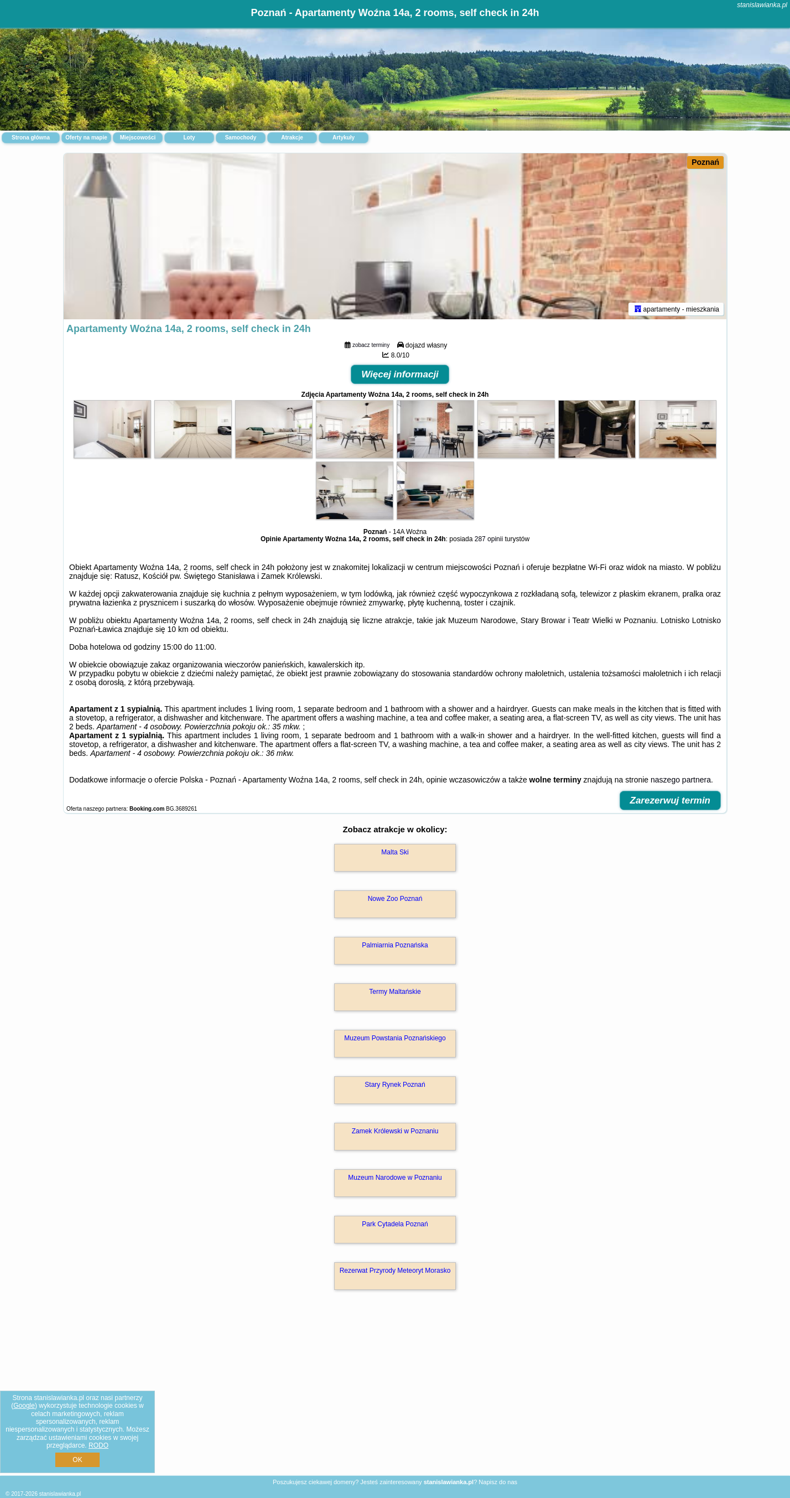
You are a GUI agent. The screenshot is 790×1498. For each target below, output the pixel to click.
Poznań (705, 162)
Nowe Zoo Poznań (395, 899)
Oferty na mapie (86, 137)
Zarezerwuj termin (670, 800)
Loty (189, 137)
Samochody (241, 137)
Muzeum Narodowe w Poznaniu (394, 1177)
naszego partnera (681, 779)
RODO (98, 1445)
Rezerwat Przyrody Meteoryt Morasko (395, 1270)
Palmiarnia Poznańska (395, 945)
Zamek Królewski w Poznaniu (395, 1131)
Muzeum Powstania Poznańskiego (394, 1038)
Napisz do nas (498, 1482)
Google (24, 1405)
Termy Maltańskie (394, 992)
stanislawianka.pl (762, 5)
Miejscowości (137, 137)
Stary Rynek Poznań (395, 1084)
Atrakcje (292, 137)
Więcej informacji (400, 374)
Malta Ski (394, 852)
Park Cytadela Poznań (395, 1224)
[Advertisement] (395, 1394)
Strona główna (31, 137)
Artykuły (343, 137)
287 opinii (489, 539)
